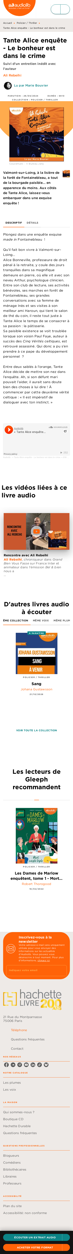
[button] (36, 1237)
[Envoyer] (62, 970)
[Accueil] (19, 9)
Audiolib (7, 457)
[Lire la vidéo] (36, 531)
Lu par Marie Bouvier (31, 85)
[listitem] (6, 1064)
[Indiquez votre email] (31, 970)
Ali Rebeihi (12, 75)
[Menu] (60, 9)
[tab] (13, 222)
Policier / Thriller (27, 22)
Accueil (7, 22)
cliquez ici (44, 960)
